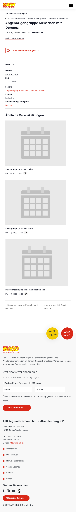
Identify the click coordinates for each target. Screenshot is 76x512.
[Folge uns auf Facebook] (3, 490)
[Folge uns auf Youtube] (13, 491)
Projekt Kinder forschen (16, 383)
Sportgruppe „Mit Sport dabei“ (19, 169)
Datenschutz (12, 454)
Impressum (11, 448)
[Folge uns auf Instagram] (8, 490)
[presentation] (35, 143)
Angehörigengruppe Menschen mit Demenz (25, 90)
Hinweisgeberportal (15, 460)
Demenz (9, 105)
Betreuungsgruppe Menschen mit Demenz (25, 289)
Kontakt (9, 472)
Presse (9, 478)
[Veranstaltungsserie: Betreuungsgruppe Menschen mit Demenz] (26, 294)
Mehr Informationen (14, 38)
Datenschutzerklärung (36, 396)
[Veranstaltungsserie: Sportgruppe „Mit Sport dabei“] (25, 173)
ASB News (36, 383)
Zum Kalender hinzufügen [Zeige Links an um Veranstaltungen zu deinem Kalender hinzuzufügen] (24, 50)
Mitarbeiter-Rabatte (15, 498)
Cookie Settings (13, 466)
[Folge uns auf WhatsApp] (19, 491)
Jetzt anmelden (15, 408)
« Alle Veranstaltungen (16, 13)
